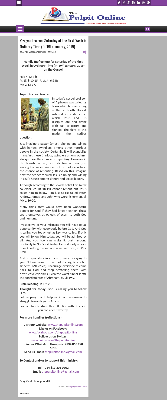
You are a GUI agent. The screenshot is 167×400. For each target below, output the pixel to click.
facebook (124, 2)
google (128, 2)
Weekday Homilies (37, 52)
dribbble (143, 2)
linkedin (138, 2)
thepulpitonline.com (77, 386)
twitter (119, 2)
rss (133, 2)
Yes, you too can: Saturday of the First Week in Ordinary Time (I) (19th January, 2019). (53, 44)
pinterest (148, 2)
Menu (19, 3)
